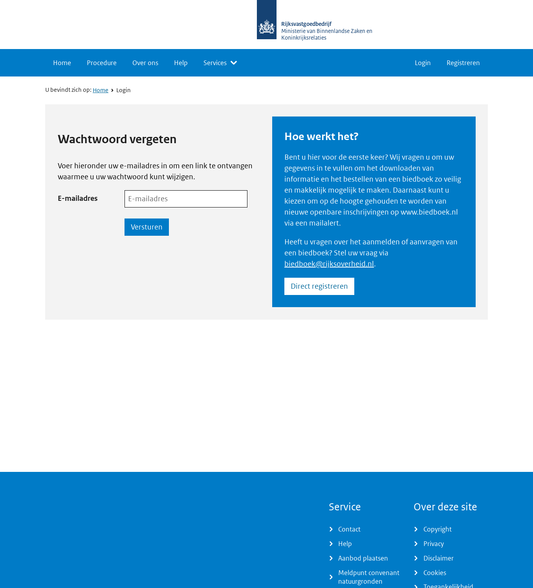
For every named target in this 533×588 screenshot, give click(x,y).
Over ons (145, 62)
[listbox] (220, 62)
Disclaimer (438, 558)
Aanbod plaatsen (363, 558)
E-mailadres (78, 198)
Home (62, 62)
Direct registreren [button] (319, 286)
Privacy (433, 543)
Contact (349, 529)
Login (423, 62)
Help (181, 62)
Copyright (437, 529)
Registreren (463, 62)
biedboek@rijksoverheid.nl (329, 263)
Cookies (434, 572)
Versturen (147, 226)
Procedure (102, 62)
